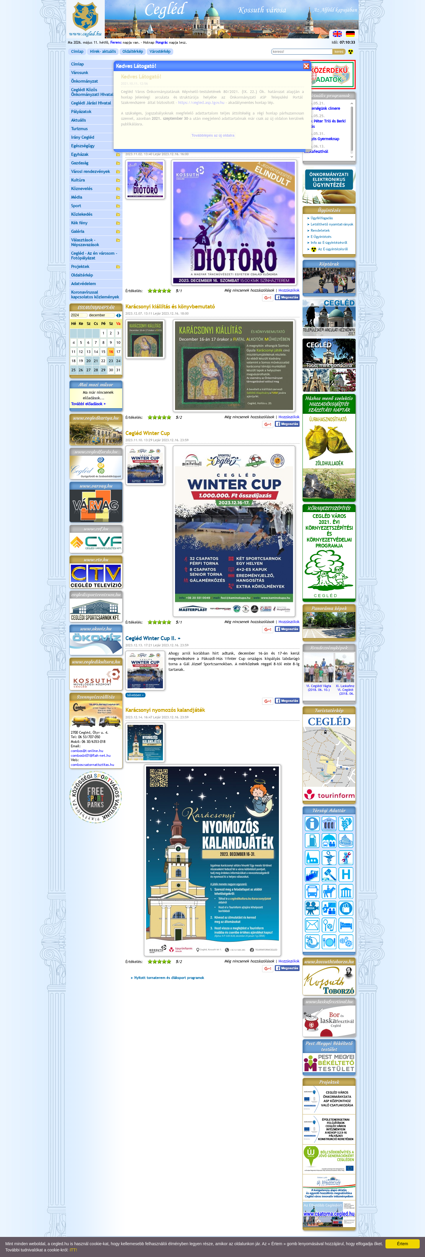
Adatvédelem (83, 283)
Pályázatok (81, 111)
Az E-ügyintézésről (329, 249)
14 (96, 351)
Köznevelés (96, 189)
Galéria (96, 232)
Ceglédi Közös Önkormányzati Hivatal (96, 92)
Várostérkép (160, 51)
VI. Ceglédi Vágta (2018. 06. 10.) (319, 686)
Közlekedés (96, 215)
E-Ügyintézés (321, 237)
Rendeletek (320, 230)
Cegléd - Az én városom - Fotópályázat (94, 255)
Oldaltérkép (132, 51)
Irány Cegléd (82, 137)
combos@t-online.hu (87, 751)
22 (103, 361)
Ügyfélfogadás (322, 218)
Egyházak (96, 155)
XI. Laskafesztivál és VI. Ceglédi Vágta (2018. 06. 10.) (350, 687)
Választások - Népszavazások (96, 242)
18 (73, 361)
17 (118, 351)
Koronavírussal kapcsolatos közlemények (95, 294)
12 (81, 351)
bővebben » (135, 132)
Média (96, 197)
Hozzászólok (289, 290)
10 (118, 342)
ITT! (73, 1250)
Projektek (96, 267)
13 (88, 351)
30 (111, 370)
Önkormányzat (96, 81)
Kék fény (96, 223)
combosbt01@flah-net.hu (91, 755)
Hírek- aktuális (103, 51)
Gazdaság (96, 163)
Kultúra (96, 180)
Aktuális (96, 120)
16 (111, 351)
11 (73, 351)
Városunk (96, 73)
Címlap (77, 51)
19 (81, 361)
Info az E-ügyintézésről (329, 243)
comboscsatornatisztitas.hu (92, 765)
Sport (96, 206)
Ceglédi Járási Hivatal (91, 103)
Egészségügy (96, 146)
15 (103, 351)
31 (118, 370)
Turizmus (96, 129)
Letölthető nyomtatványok (332, 224)
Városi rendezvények (96, 172)
